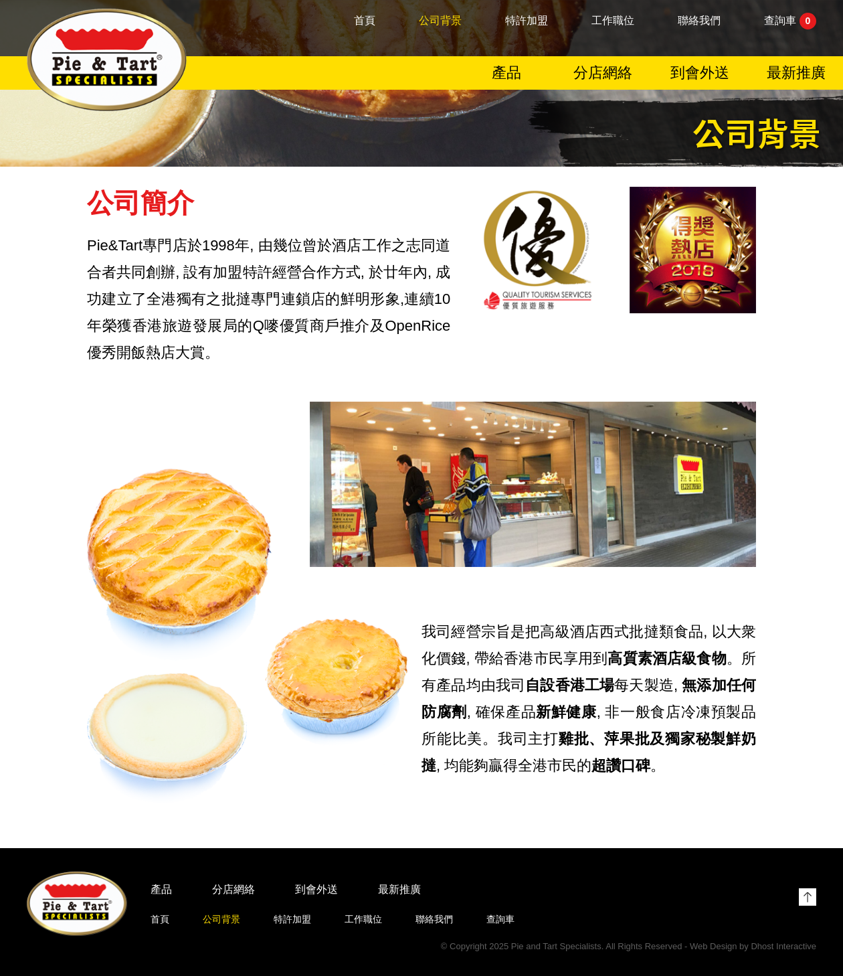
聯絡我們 (699, 21)
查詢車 (790, 21)
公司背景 (440, 21)
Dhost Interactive (783, 946)
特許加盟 (526, 21)
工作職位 (612, 21)
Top (807, 897)
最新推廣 (796, 73)
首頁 (364, 21)
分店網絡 (602, 73)
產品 (506, 73)
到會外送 (699, 73)
